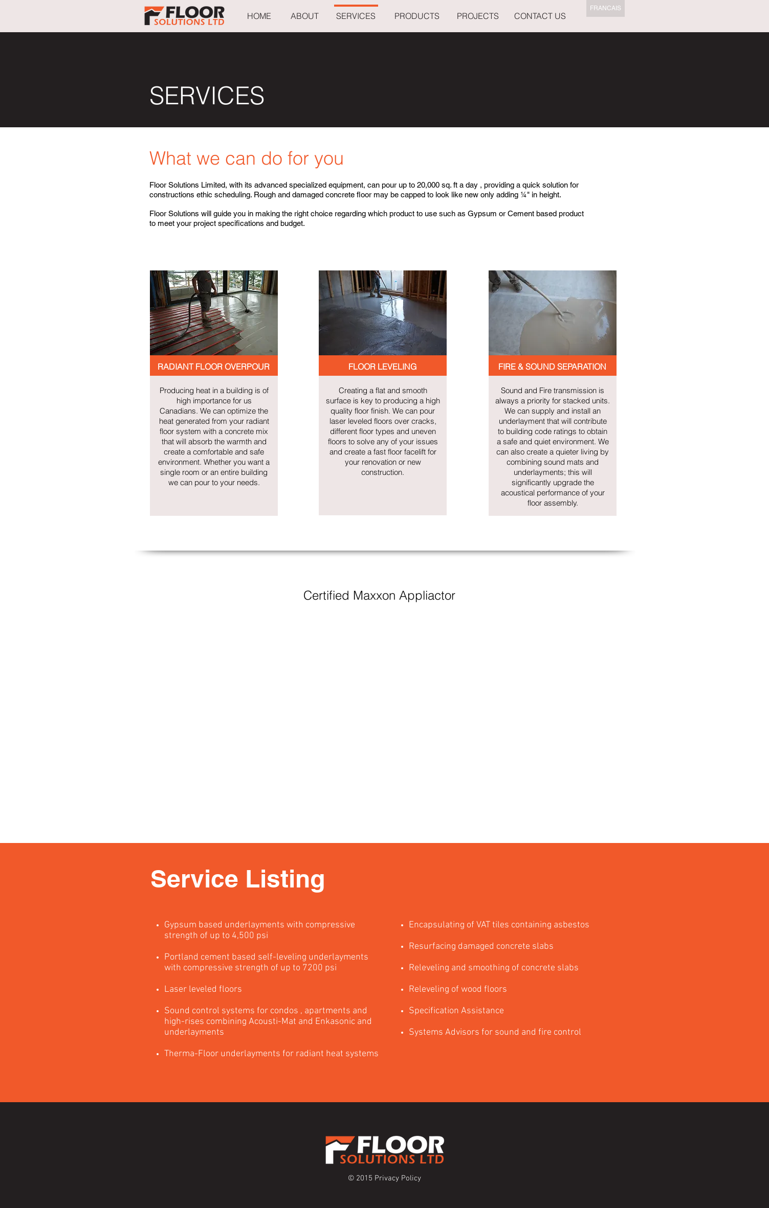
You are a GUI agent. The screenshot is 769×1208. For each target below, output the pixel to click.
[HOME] (259, 16)
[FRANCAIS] (605, 8)
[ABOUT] (304, 16)
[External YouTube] (379, 705)
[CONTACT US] (540, 16)
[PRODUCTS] (417, 16)
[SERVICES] (355, 16)
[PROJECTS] (478, 16)
